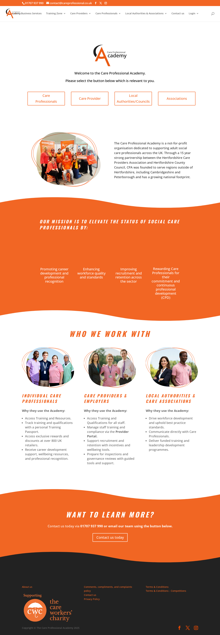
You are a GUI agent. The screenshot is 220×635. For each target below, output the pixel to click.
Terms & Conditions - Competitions (166, 590)
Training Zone (54, 13)
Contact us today (110, 537)
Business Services (31, 13)
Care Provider (91, 98)
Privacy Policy (92, 599)
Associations (178, 98)
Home (9, 13)
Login (192, 13)
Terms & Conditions (157, 586)
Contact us (177, 13)
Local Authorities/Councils (134, 98)
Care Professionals (106, 13)
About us (27, 586)
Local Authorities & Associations (144, 13)
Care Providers (79, 13)
